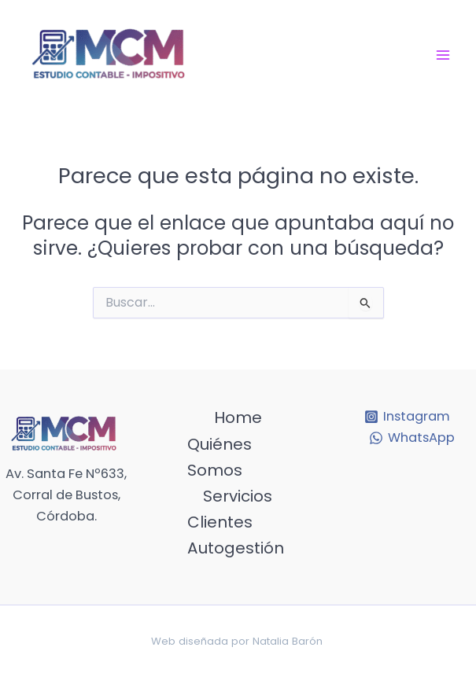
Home (238, 417)
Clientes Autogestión (235, 535)
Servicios (237, 496)
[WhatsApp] (412, 438)
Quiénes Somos (219, 457)
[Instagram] (408, 417)
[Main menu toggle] (442, 54)
